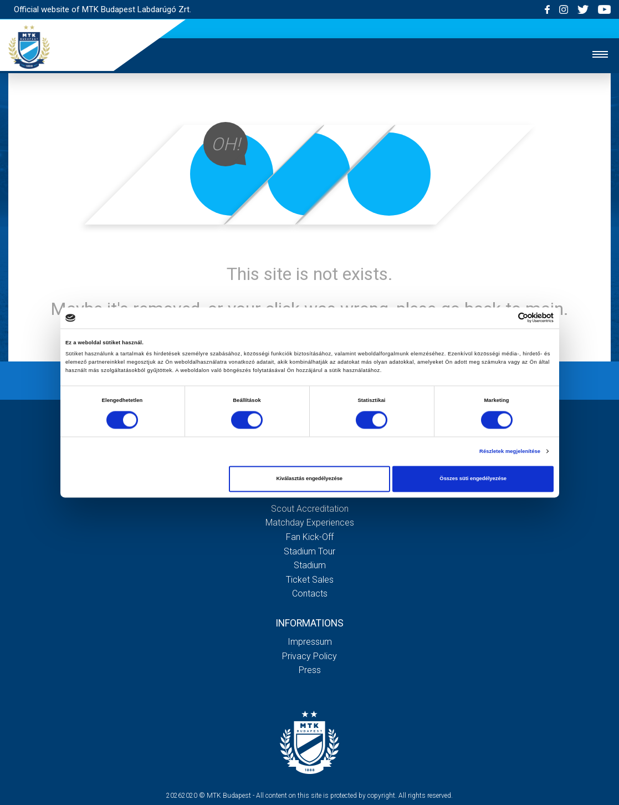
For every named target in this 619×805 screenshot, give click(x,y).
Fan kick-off (310, 537)
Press (310, 670)
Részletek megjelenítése (509, 451)
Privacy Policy (309, 656)
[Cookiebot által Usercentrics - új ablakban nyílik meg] (505, 318)
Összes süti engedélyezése (473, 479)
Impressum (310, 641)
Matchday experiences (309, 522)
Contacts (310, 593)
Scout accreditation (310, 508)
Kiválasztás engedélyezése (309, 479)
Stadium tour (309, 551)
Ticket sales (310, 579)
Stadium (310, 565)
